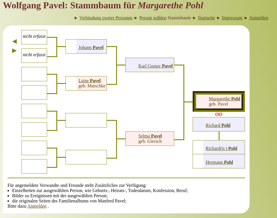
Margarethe (224, 98)
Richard (218, 125)
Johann (91, 47)
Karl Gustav (155, 65)
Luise (90, 80)
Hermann (219, 162)
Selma (150, 136)
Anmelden (37, 206)
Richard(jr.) (221, 148)
